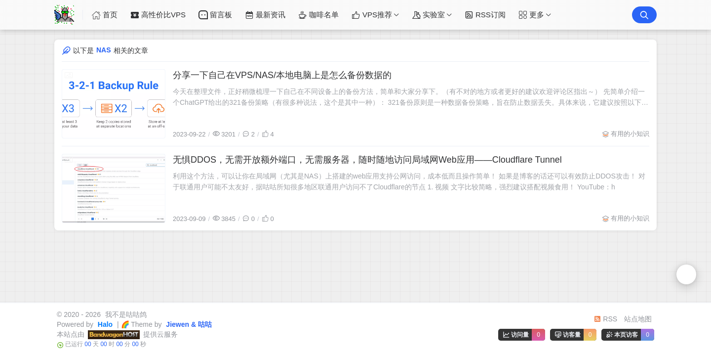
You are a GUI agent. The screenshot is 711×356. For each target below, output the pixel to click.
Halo (104, 324)
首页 (105, 15)
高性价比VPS (158, 15)
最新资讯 (265, 15)
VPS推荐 (372, 15)
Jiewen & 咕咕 (187, 324)
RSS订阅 (485, 15)
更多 (531, 15)
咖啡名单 (318, 15)
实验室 (428, 15)
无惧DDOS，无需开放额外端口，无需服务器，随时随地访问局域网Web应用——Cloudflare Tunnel (367, 160)
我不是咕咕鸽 (125, 314)
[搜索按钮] (644, 14)
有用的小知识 (630, 133)
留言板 (215, 15)
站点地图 (638, 319)
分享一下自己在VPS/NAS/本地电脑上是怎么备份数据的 (282, 75)
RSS (605, 319)
